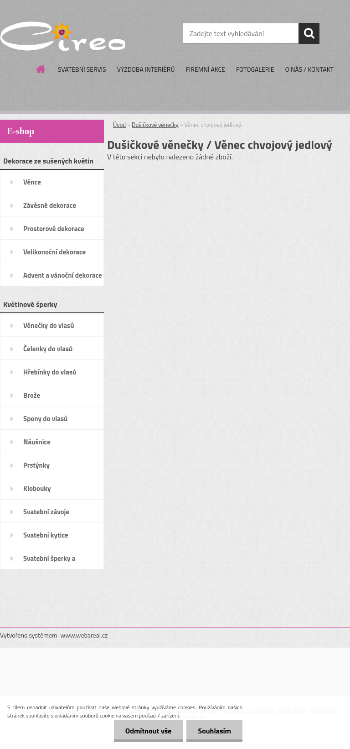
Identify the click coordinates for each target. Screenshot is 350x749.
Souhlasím (214, 730)
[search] (309, 33)
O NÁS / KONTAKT (309, 69)
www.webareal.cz (84, 635)
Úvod (119, 124)
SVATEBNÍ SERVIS (82, 69)
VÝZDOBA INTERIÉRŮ (146, 69)
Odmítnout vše (148, 730)
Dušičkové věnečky (155, 124)
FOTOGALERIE (255, 69)
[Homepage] (41, 68)
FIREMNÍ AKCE (205, 69)
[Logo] (62, 34)
